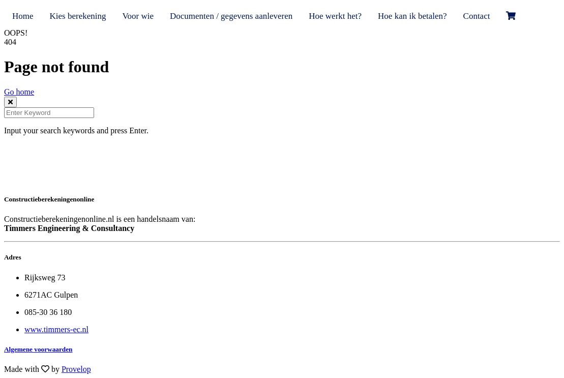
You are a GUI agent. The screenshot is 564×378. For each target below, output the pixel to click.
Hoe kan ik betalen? (412, 16)
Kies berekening (78, 16)
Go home (19, 92)
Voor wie (138, 16)
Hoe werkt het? (335, 16)
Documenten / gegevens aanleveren (231, 16)
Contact (476, 16)
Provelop (76, 369)
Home (23, 16)
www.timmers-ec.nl (56, 329)
